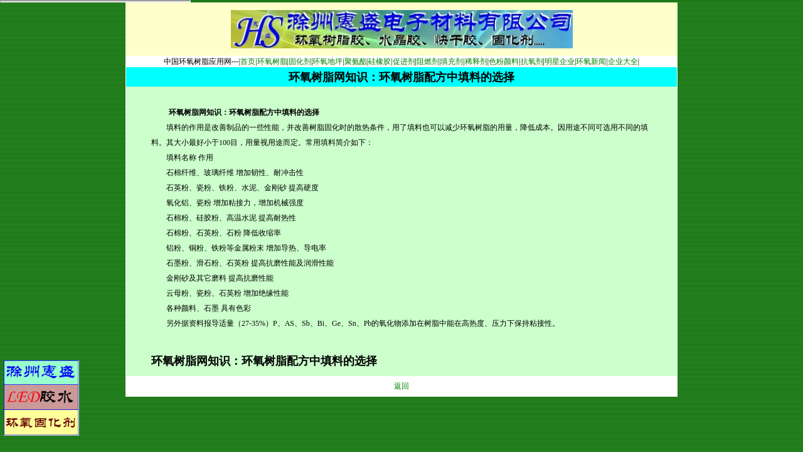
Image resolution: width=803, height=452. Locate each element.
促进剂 (404, 61)
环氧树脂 (272, 61)
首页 (247, 61)
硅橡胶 (379, 61)
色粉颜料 (504, 61)
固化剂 (300, 61)
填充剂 (451, 61)
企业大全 (623, 61)
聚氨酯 (355, 61)
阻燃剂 (428, 61)
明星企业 (560, 61)
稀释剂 (476, 61)
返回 (401, 386)
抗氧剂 (532, 61)
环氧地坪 (327, 61)
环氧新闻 (591, 61)
